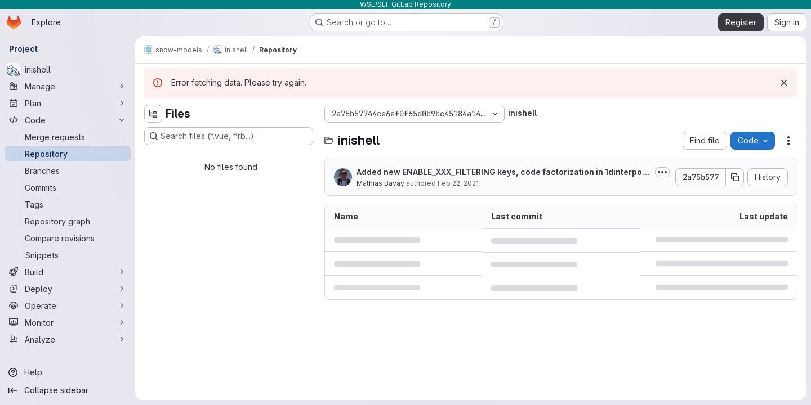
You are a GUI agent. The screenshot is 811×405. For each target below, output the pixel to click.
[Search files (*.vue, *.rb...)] (228, 136)
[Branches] (68, 170)
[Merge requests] (68, 137)
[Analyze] (68, 339)
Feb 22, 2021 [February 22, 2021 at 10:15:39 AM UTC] (458, 183)
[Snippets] (68, 255)
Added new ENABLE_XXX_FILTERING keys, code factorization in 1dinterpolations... (503, 172)
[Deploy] (68, 288)
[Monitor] (68, 322)
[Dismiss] (784, 82)
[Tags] (68, 204)
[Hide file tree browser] (153, 114)
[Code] (68, 120)
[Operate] (68, 305)
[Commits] (68, 187)
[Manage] (68, 86)
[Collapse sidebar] (68, 390)
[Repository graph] (68, 221)
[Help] (68, 372)
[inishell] (68, 69)
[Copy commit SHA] (735, 177)
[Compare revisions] (68, 238)
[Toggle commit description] (662, 172)
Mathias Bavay (380, 183)
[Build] (68, 272)
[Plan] (68, 103)
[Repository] (68, 153)
